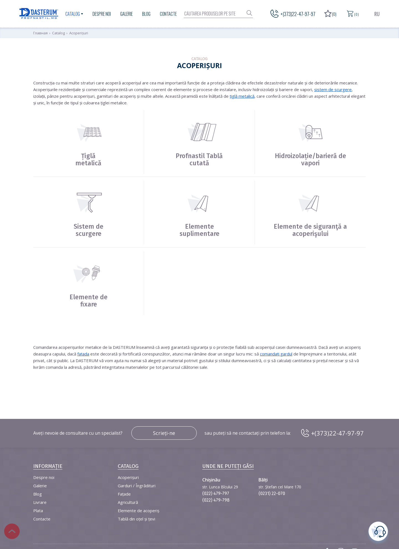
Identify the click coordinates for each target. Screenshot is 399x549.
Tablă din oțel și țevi (136, 519)
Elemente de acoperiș (138, 510)
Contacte (168, 14)
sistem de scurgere (333, 89)
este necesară (378, 530)
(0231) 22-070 (272, 493)
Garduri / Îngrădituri (136, 485)
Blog (146, 14)
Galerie (126, 14)
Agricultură (128, 502)
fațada (83, 354)
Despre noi (102, 14)
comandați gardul (276, 354)
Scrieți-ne (164, 433)
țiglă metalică (242, 96)
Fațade (124, 494)
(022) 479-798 (215, 500)
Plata (38, 510)
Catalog (72, 14)
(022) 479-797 (215, 493)
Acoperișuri (128, 477)
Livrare (40, 502)
